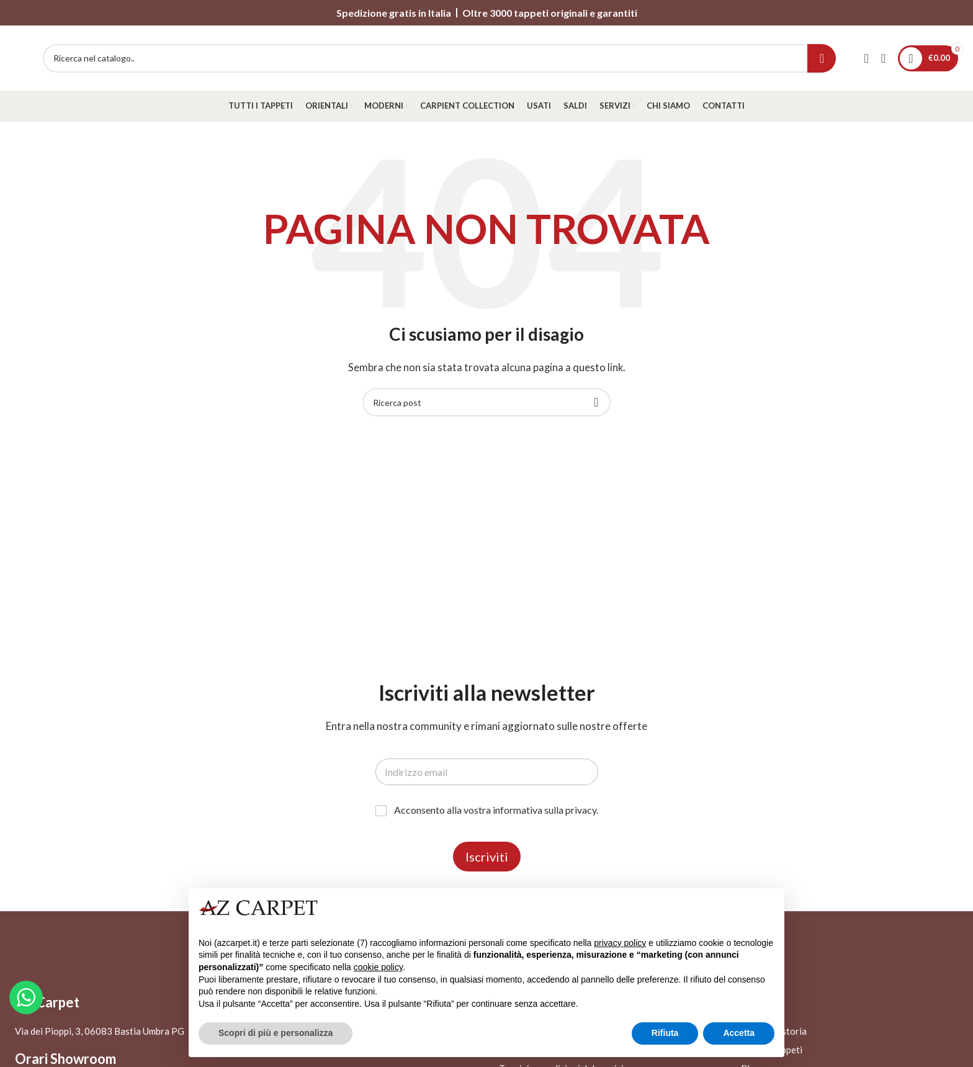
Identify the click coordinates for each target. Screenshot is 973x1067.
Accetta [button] (739, 1033)
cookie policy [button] (378, 967)
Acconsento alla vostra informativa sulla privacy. (496, 810)
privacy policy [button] (620, 943)
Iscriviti (486, 856)
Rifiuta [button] (665, 1033)
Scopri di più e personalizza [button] (275, 1033)
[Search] (439, 58)
